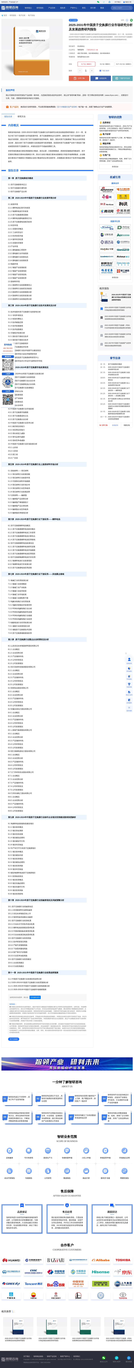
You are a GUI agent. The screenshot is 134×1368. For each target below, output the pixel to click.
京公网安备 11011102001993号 (83, 1359)
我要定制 (127, 425)
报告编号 (72, 46)
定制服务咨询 (35, 997)
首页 (5, 15)
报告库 (63, 8)
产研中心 (74, 8)
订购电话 (72, 53)
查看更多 (115, 167)
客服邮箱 (72, 57)
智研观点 (29, 8)
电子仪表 (22, 15)
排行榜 (93, 8)
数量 (70, 71)
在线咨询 (100, 78)
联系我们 (77, 1356)
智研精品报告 (38, 1356)
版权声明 (10, 90)
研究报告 (41, 8)
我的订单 (127, 2)
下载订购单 (104, 70)
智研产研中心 (65, 1356)
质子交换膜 (73, 20)
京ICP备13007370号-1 (65, 1359)
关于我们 (118, 2)
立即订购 (79, 78)
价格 (70, 64)
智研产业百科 (52, 1356)
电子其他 (31, 15)
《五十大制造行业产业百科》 (67, 107)
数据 (103, 8)
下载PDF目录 (122, 78)
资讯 (84, 8)
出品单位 (72, 50)
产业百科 (52, 8)
